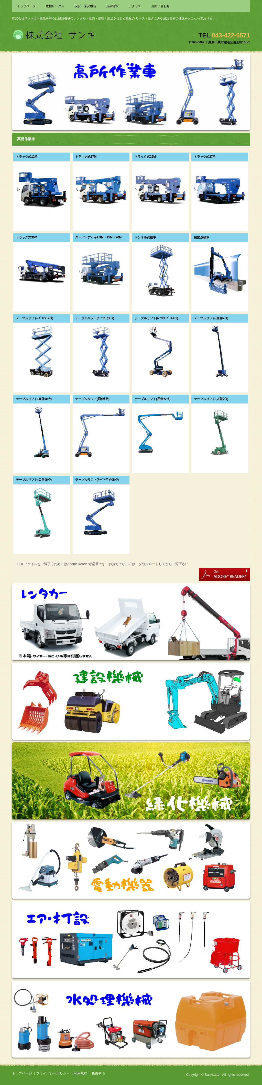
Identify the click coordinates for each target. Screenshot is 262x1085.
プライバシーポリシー (53, 1073)
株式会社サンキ (54, 34)
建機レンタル (55, 6)
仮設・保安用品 (85, 6)
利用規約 (80, 1073)
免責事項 (98, 1073)
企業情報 (112, 6)
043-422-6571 (231, 35)
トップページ (26, 6)
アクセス (135, 6)
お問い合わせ (160, 6)
